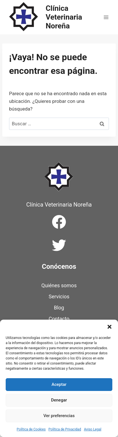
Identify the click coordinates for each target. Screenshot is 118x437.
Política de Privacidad (65, 429)
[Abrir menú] (106, 17)
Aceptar (59, 384)
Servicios (59, 296)
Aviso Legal (92, 429)
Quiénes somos (59, 285)
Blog (59, 308)
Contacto (59, 319)
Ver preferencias (59, 415)
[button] (109, 327)
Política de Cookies (31, 429)
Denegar (59, 400)
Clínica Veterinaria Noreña (59, 204)
